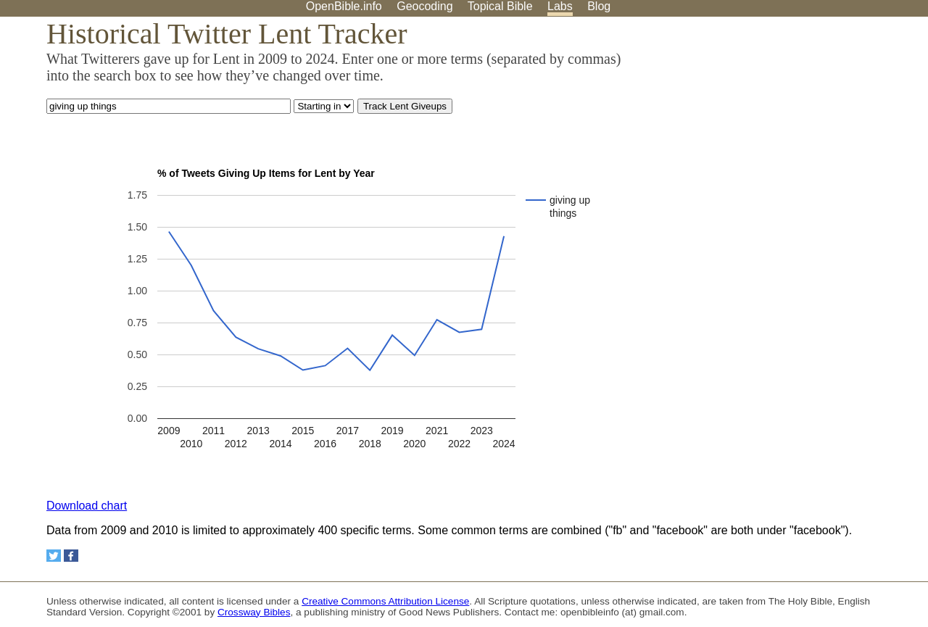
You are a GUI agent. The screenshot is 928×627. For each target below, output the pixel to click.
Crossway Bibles (254, 612)
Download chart (86, 505)
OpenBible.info (344, 6)
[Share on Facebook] (71, 555)
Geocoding (424, 6)
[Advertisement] (781, 129)
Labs (560, 6)
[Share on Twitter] (53, 555)
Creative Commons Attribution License (385, 601)
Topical (500, 6)
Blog (598, 6)
